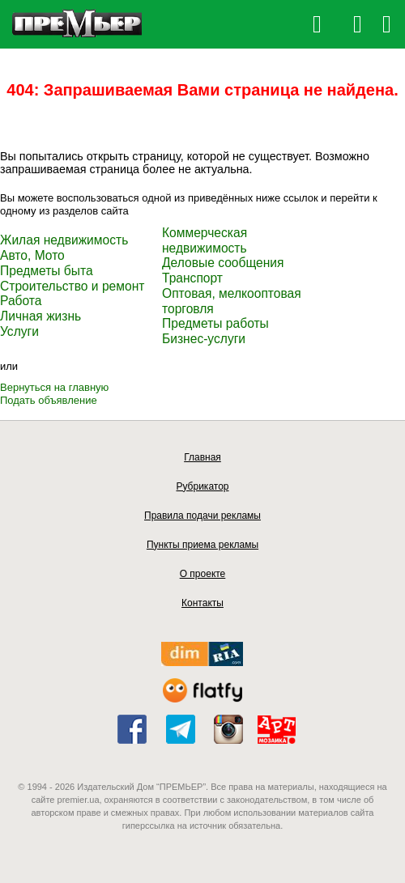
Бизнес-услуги (203, 339)
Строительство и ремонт (72, 286)
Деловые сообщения (223, 263)
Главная (202, 457)
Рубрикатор (202, 486)
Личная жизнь (40, 316)
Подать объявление (48, 400)
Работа (20, 301)
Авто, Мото (32, 255)
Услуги (19, 331)
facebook (132, 729)
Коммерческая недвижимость (204, 240)
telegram (180, 729)
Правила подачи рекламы (202, 515)
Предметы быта (46, 271)
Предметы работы (215, 323)
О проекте (203, 573)
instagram (228, 729)
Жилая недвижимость (64, 240)
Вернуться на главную (54, 387)
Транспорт (192, 278)
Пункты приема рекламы (202, 544)
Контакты (202, 603)
